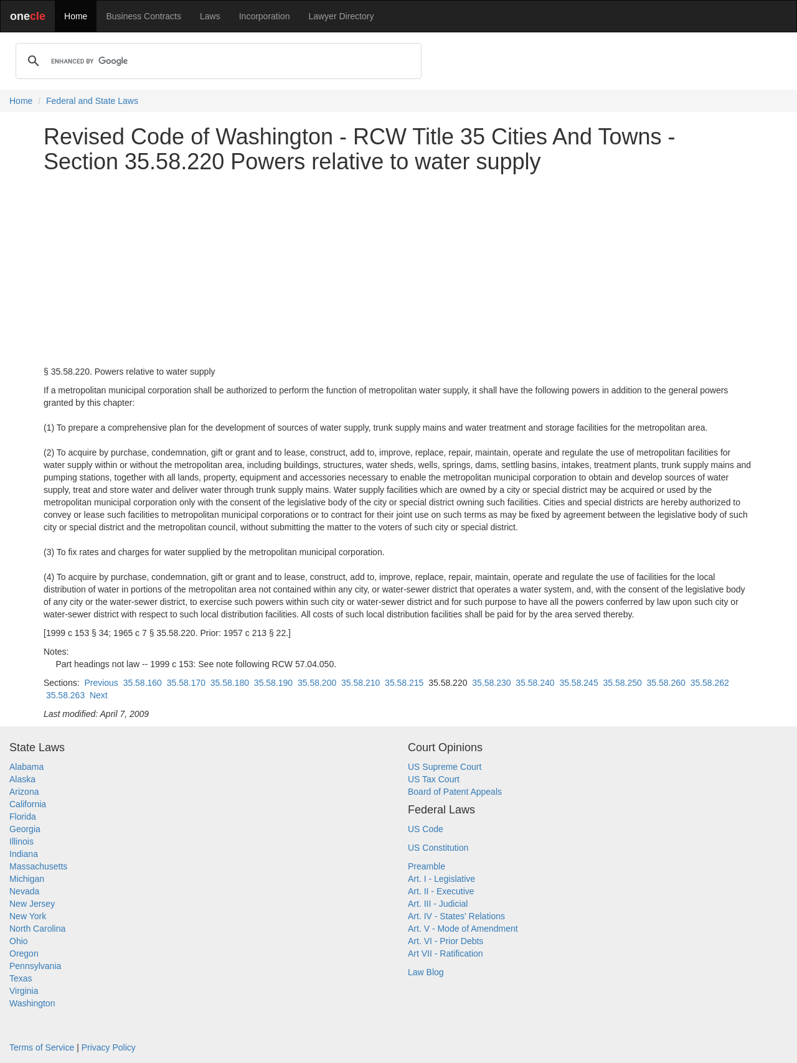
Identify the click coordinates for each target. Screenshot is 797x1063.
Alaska (22, 779)
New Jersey (32, 904)
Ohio (18, 941)
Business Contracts (143, 16)
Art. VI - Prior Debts (445, 941)
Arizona (24, 792)
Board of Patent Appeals (455, 792)
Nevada (24, 891)
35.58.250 (622, 683)
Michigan (26, 879)
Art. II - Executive (441, 891)
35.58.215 (404, 683)
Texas (20, 978)
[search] (216, 61)
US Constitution (438, 848)
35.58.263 (65, 695)
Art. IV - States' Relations (456, 916)
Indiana (23, 854)
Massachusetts (38, 866)
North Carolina (37, 929)
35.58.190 (273, 683)
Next (99, 695)
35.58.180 (229, 683)
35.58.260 (666, 683)
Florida (22, 817)
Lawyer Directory (341, 16)
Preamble (426, 866)
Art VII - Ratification (445, 953)
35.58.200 (317, 683)
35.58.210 (360, 683)
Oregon (24, 953)
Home (75, 16)
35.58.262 (710, 683)
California (27, 804)
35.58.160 (142, 683)
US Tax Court (434, 779)
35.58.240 (535, 683)
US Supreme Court (444, 767)
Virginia (23, 991)
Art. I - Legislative (441, 879)
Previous (101, 683)
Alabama (26, 767)
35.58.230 (491, 683)
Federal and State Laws (92, 101)
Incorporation (264, 16)
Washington (32, 1003)
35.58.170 (186, 683)
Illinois (21, 841)
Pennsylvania (35, 966)
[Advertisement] (398, 269)
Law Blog (426, 972)
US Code (425, 829)
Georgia (24, 829)
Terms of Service (41, 1047)
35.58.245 (578, 683)
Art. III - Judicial (438, 904)
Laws (210, 16)
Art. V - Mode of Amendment (463, 929)
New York (27, 916)
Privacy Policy (109, 1047)
